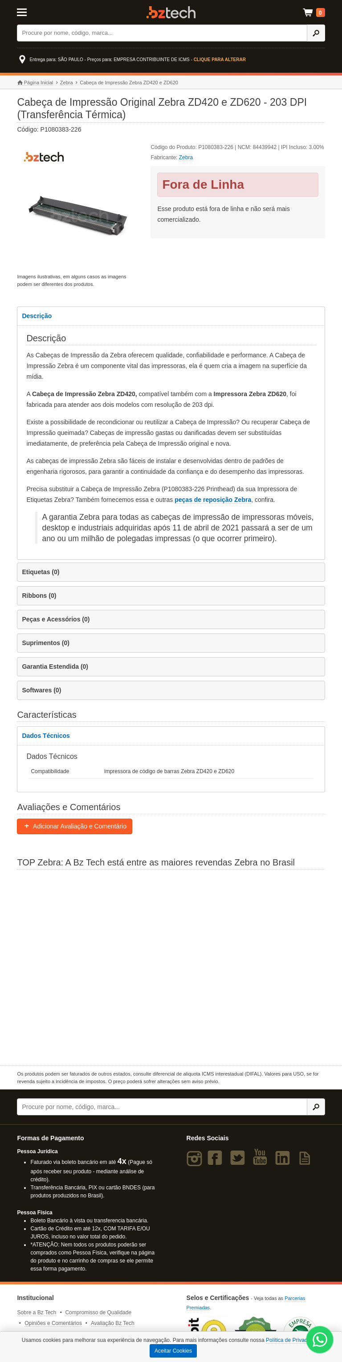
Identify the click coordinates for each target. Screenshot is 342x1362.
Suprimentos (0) (45, 642)
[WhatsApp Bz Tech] (320, 1340)
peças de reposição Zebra (213, 499)
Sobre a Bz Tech (36, 1312)
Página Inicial (35, 83)
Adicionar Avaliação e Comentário (74, 826)
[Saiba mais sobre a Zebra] (171, 966)
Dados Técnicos (45, 735)
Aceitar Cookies (173, 1351)
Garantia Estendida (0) (55, 666)
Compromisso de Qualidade (98, 1312)
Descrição (37, 315)
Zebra (66, 82)
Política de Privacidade (293, 1340)
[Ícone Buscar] (316, 33)
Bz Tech (171, 12)
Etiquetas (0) (40, 571)
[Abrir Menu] (38, 11)
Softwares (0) (41, 690)
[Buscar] (162, 33)
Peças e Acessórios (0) (56, 619)
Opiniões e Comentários (53, 1323)
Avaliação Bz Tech (112, 1323)
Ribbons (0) (39, 595)
